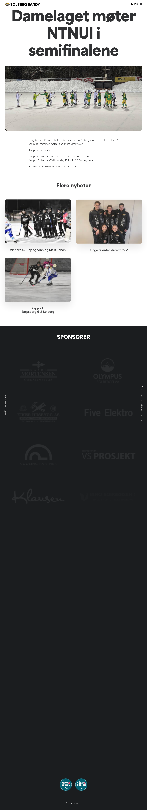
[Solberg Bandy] (22, 4)
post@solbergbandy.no (5, 405)
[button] (38, 230)
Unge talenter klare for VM (109, 261)
